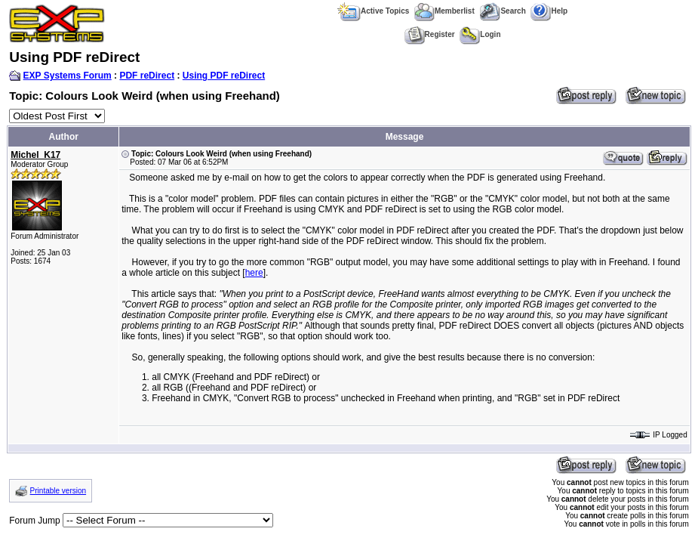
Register (429, 34)
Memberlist (444, 11)
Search (502, 11)
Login (480, 34)
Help (548, 11)
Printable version (58, 491)
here (254, 272)
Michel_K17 (35, 155)
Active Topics (373, 11)
